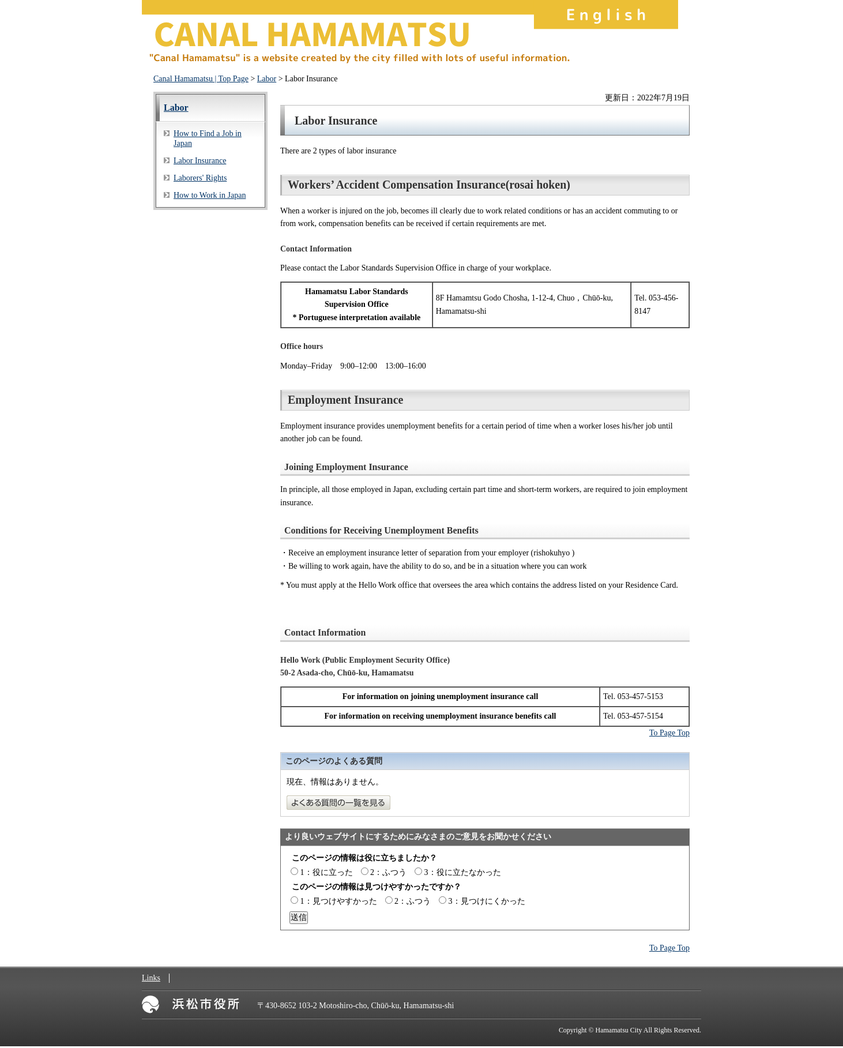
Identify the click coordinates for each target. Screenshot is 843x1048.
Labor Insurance (200, 160)
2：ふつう (388, 872)
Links (151, 978)
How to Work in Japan (210, 195)
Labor (266, 78)
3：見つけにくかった (487, 901)
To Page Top (669, 732)
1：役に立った (326, 872)
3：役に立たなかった (462, 872)
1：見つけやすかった (338, 901)
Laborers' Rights (200, 178)
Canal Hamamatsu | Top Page (201, 78)
